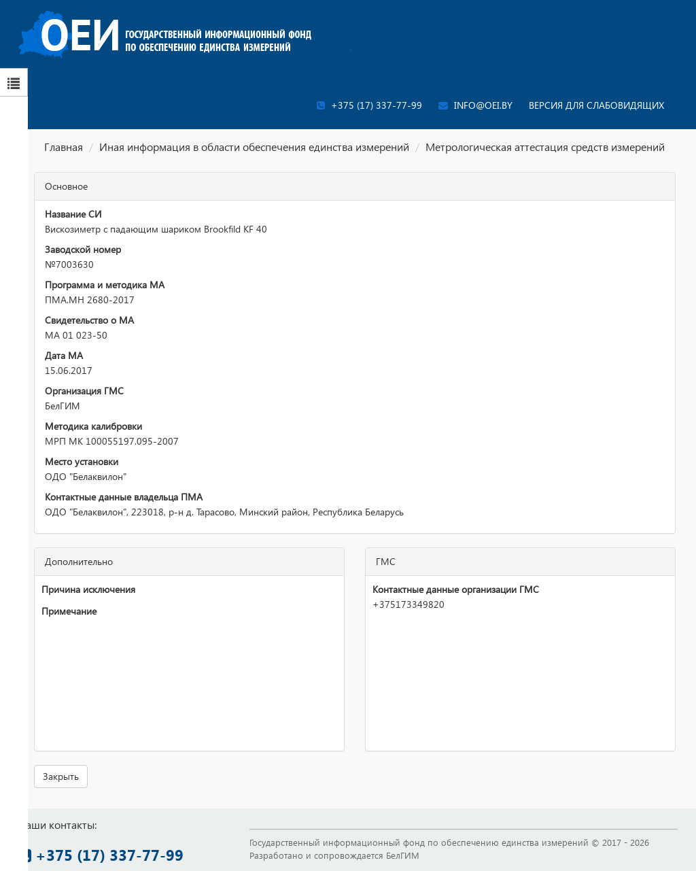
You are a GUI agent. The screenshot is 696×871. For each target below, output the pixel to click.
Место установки (81, 461)
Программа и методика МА (104, 284)
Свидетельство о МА (89, 319)
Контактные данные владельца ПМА (124, 496)
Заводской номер (83, 249)
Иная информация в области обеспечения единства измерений (254, 146)
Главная (63, 146)
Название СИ (73, 213)
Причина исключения (88, 589)
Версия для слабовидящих (596, 105)
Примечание (69, 610)
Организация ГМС (84, 390)
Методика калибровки (93, 426)
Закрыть (61, 776)
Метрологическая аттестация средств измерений (545, 146)
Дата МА (64, 355)
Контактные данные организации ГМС (455, 589)
